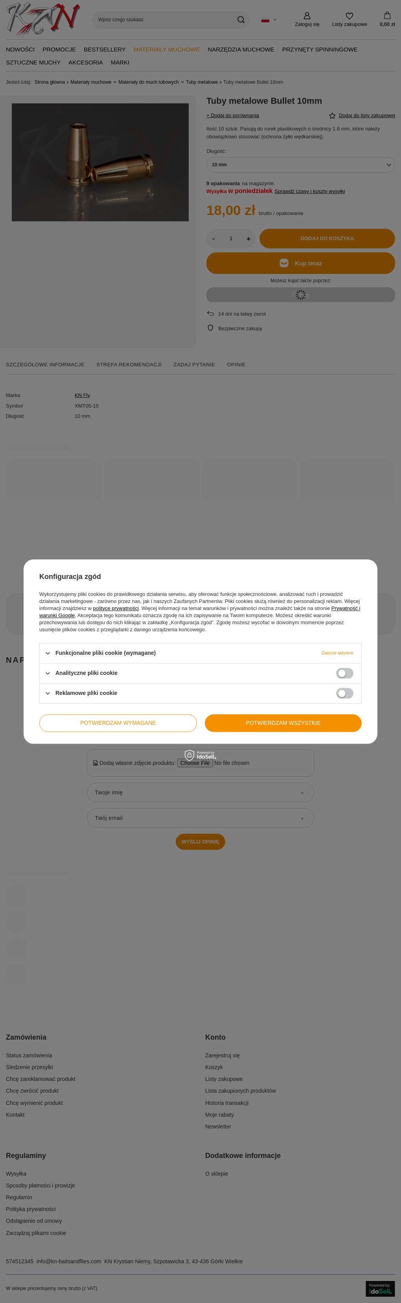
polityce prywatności (116, 608)
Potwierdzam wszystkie (283, 723)
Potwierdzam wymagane (118, 723)
